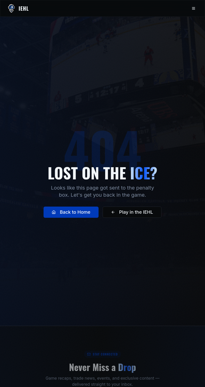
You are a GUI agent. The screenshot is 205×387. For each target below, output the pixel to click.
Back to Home (71, 212)
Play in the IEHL (132, 212)
